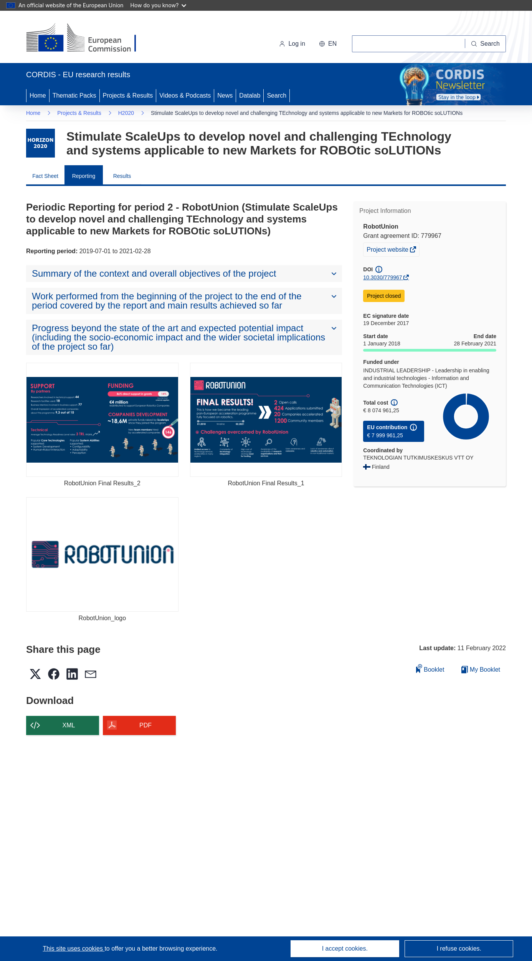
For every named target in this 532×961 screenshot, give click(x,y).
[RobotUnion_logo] (102, 554)
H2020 (126, 113)
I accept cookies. (345, 948)
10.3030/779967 (382, 277)
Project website (388, 250)
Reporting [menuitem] (84, 176)
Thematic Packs (74, 95)
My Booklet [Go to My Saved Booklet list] (480, 669)
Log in (292, 43)
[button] (328, 43)
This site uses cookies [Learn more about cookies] (73, 948)
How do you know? (159, 5)
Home (38, 95)
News (225, 95)
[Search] (485, 43)
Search (276, 95)
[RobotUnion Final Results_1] (266, 420)
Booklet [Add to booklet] (430, 668)
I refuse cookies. (458, 948)
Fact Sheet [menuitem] (45, 176)
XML (69, 725)
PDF (145, 725)
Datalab (249, 95)
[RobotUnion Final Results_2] (102, 420)
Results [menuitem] (122, 176)
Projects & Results (128, 95)
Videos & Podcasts (185, 95)
